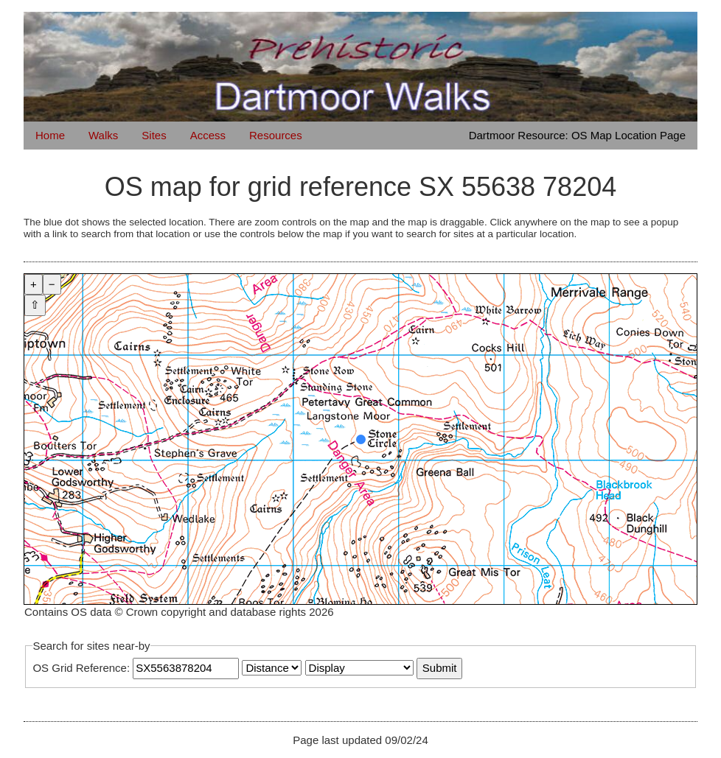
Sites (154, 135)
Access (208, 135)
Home (50, 135)
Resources (275, 135)
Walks (103, 135)
